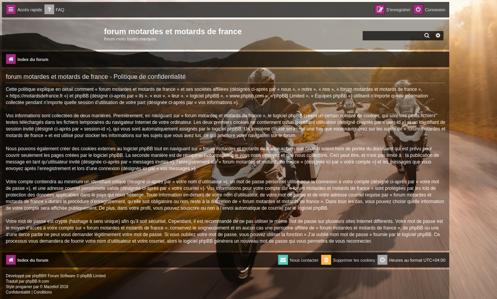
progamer (24, 287)
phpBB (38, 276)
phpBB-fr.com (37, 281)
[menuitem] (54, 10)
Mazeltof (51, 287)
